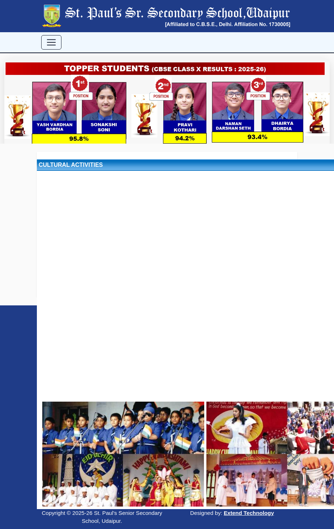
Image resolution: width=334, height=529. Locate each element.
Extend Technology (249, 513)
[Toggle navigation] (51, 42)
